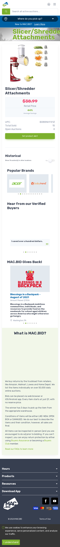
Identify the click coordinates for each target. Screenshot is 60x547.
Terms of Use (45, 519)
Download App (30, 491)
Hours (30, 468)
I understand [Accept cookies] (10, 542)
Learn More (39, 24)
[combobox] (30, 11)
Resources (30, 483)
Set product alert (30, 136)
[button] (30, 19)
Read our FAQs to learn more (19, 449)
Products (30, 476)
